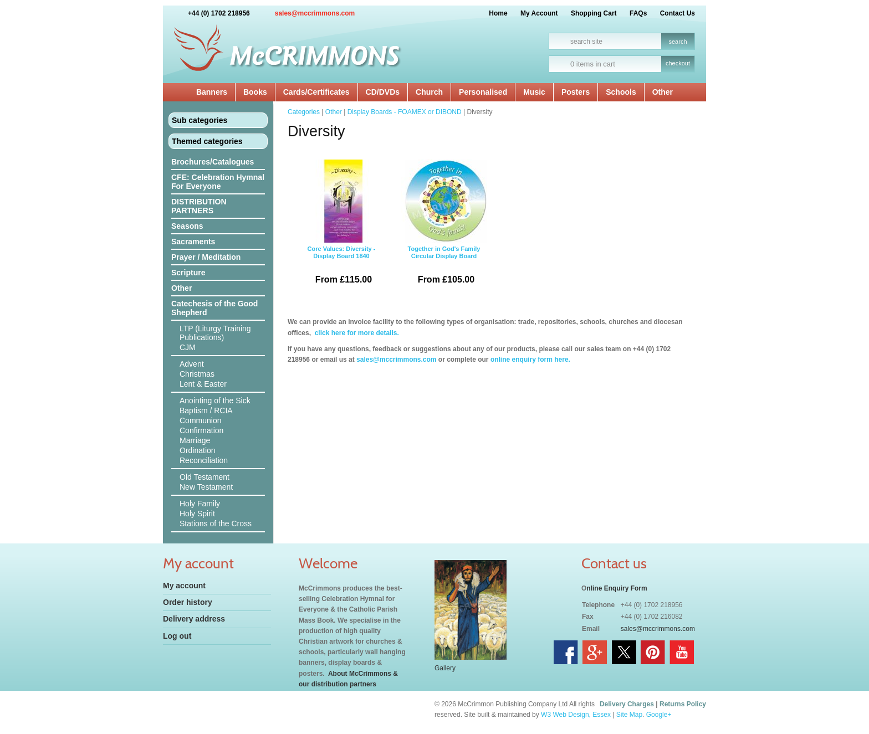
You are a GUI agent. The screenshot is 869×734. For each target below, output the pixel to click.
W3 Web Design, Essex (576, 714)
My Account (539, 13)
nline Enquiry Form (616, 588)
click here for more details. (355, 333)
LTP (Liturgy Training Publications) (215, 333)
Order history (187, 602)
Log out (177, 636)
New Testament (206, 487)
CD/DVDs (383, 92)
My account (184, 585)
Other (662, 92)
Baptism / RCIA (206, 410)
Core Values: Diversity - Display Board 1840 (341, 226)
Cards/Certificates (316, 92)
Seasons (187, 226)
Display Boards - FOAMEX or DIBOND (404, 112)
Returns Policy (683, 704)
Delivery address (194, 618)
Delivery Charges (627, 704)
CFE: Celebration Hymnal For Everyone (217, 182)
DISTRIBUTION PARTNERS (199, 206)
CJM (188, 347)
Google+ (659, 714)
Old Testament (204, 477)
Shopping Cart (594, 13)
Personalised (483, 92)
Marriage (195, 440)
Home (498, 13)
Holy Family (200, 503)
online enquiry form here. (530, 359)
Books (255, 92)
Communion (200, 420)
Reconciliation (204, 460)
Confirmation (201, 430)
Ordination (198, 450)
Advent (192, 364)
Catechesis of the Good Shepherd (214, 308)
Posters (575, 92)
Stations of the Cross (216, 523)
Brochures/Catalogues (212, 161)
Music (534, 92)
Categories (304, 112)
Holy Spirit (197, 513)
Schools (621, 92)
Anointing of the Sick (215, 400)
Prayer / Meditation (206, 257)
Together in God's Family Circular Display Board (444, 226)
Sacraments (193, 241)
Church (429, 92)
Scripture (188, 272)
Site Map (629, 714)
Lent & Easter (203, 383)
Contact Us (677, 13)
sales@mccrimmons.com (315, 13)
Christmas (197, 373)
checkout (678, 63)
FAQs (638, 13)
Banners (211, 92)
